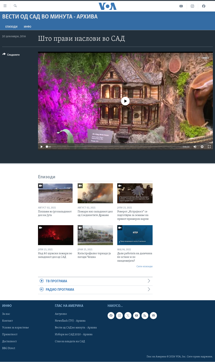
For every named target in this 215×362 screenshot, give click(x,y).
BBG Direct (8, 348)
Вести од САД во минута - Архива (76, 327)
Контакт (7, 321)
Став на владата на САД (70, 341)
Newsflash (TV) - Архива (70, 321)
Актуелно (61, 314)
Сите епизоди (144, 266)
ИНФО (27, 26)
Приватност (9, 334)
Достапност (9, 341)
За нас (6, 314)
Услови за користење (15, 327)
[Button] (11, 55)
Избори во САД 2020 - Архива (74, 334)
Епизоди (11, 26)
